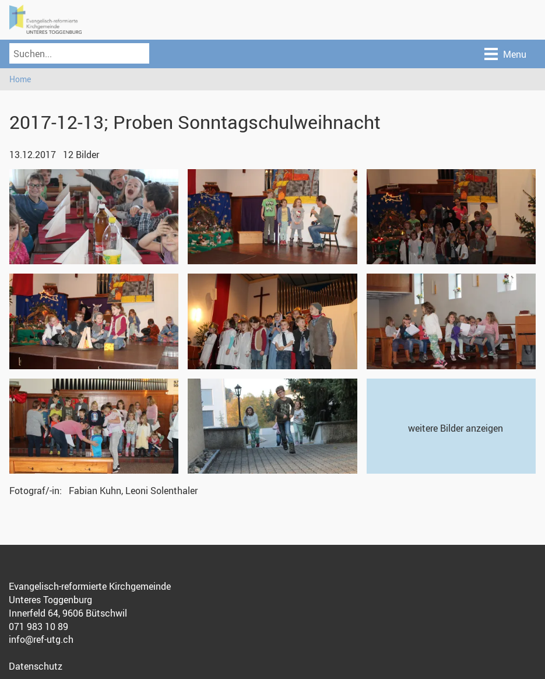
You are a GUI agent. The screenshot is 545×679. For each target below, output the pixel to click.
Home (20, 79)
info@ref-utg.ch (41, 639)
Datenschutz (35, 666)
